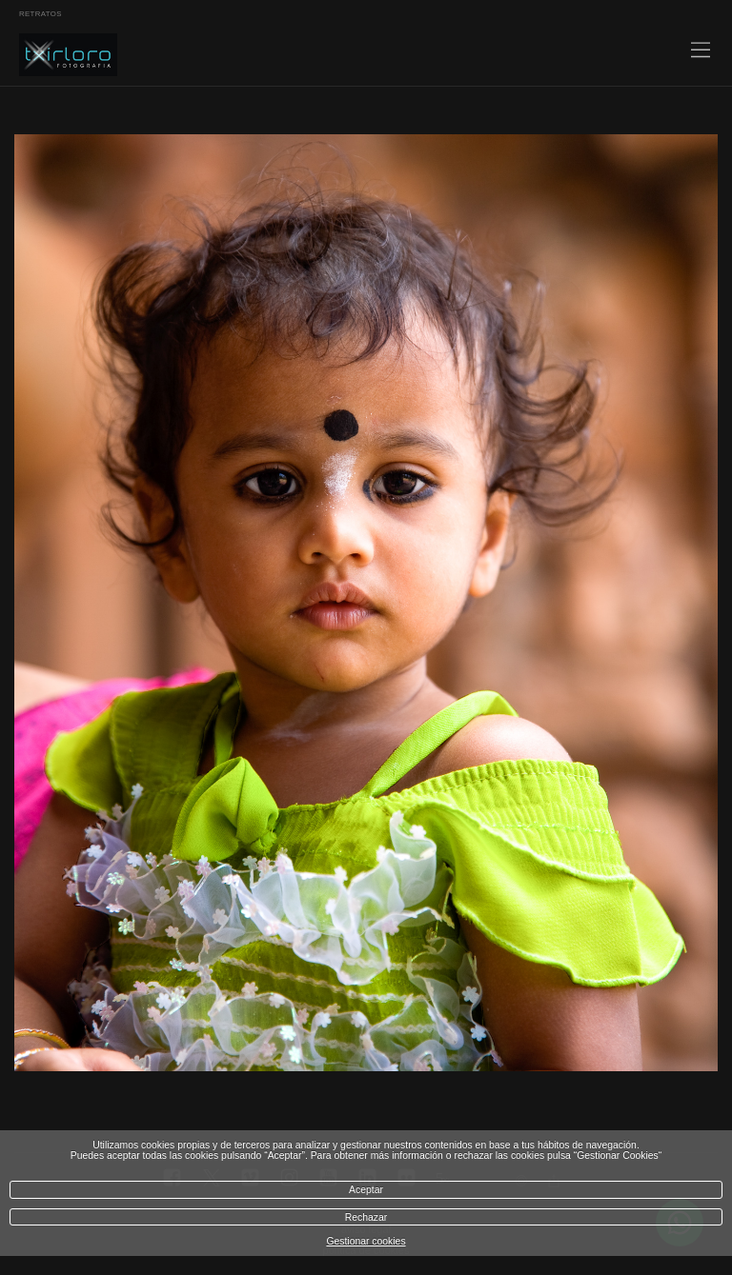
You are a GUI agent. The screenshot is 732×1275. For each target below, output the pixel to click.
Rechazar (366, 1217)
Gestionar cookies (365, 1241)
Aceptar (366, 1190)
